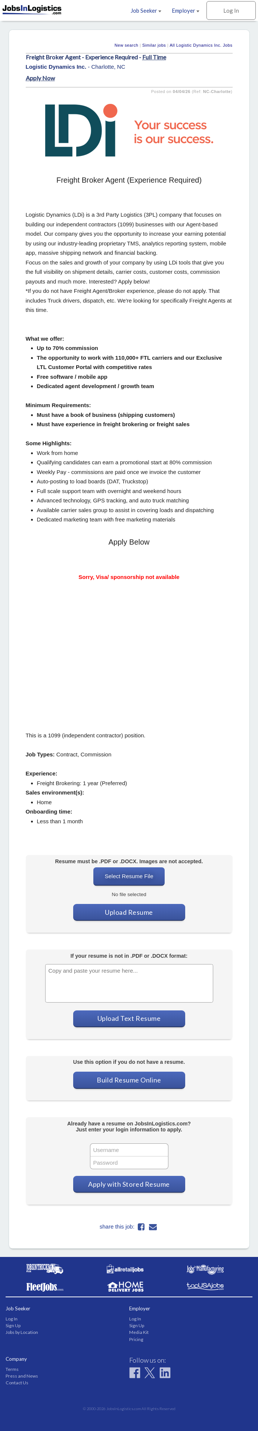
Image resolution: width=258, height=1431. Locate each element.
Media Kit (139, 1332)
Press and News (22, 1376)
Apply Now (40, 77)
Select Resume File (129, 876)
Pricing (136, 1339)
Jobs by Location (22, 1332)
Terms (12, 1369)
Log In (231, 10)
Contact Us (17, 1382)
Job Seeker (146, 10)
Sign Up (13, 1325)
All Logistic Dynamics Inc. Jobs (201, 45)
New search (127, 45)
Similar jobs (154, 45)
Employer (185, 10)
